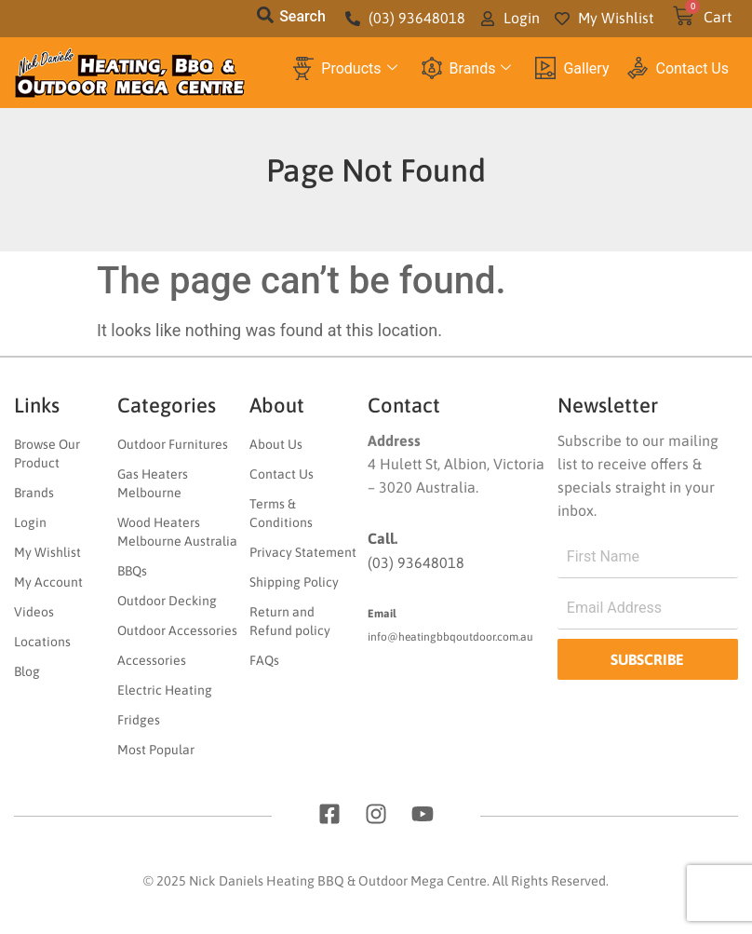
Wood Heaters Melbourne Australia (177, 531)
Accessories (151, 660)
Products (344, 68)
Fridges (138, 719)
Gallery (572, 68)
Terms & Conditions (281, 513)
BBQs (132, 570)
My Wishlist (47, 552)
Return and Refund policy (289, 621)
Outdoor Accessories (177, 630)
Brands (467, 68)
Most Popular (156, 749)
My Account (48, 582)
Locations (42, 641)
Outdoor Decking (167, 600)
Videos (34, 611)
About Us (275, 444)
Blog (27, 671)
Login (30, 522)
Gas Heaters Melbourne (152, 483)
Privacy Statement (302, 552)
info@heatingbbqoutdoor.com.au (450, 636)
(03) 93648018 (416, 562)
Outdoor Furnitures (172, 444)
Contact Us (678, 68)
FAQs (264, 660)
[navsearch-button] (265, 19)
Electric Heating (164, 690)
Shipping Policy (294, 582)
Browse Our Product (47, 453)
